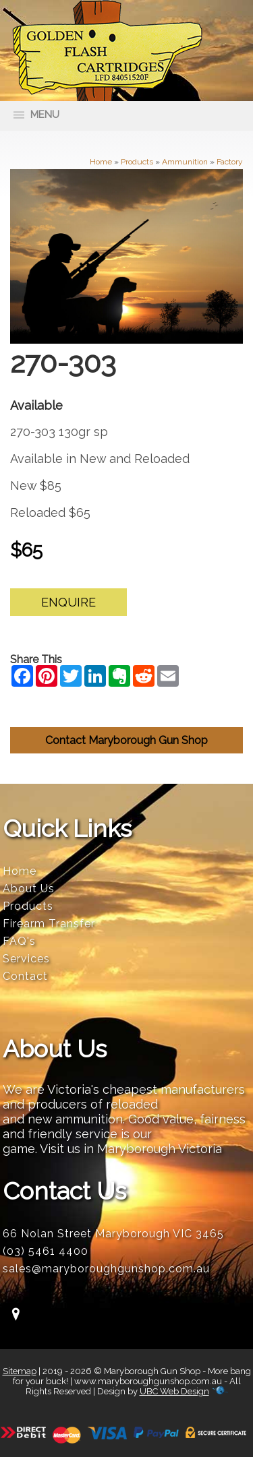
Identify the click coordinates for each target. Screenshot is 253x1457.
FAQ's (19, 941)
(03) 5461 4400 (45, 1251)
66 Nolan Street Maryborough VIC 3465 (113, 1233)
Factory (230, 161)
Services (26, 958)
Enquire (68, 602)
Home (101, 161)
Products (137, 161)
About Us (29, 888)
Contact (25, 976)
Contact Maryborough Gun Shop (126, 740)
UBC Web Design (174, 1391)
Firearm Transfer (49, 923)
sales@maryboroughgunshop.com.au (106, 1268)
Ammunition (185, 161)
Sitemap (19, 1371)
